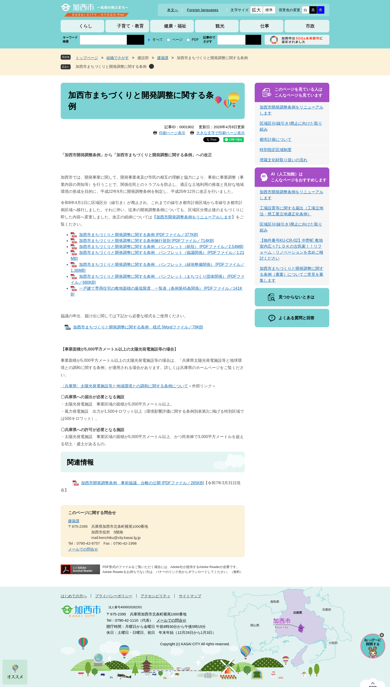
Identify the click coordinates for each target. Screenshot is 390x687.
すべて (157, 39)
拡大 (256, 9)
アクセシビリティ (155, 596)
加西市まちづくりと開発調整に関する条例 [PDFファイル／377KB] (138, 235)
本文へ (172, 10)
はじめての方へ (74, 596)
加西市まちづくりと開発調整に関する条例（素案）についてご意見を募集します (291, 274)
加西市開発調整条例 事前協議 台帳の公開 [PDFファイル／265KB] (142, 483)
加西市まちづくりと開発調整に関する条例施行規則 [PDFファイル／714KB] (146, 241)
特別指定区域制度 (276, 150)
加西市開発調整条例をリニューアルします (194, 217)
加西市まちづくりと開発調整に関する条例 (111, 66)
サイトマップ (190, 596)
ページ (177, 39)
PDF (195, 39)
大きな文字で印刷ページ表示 (220, 133)
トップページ (87, 58)
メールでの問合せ (83, 549)
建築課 (162, 58)
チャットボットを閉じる (382, 635)
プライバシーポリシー (113, 596)
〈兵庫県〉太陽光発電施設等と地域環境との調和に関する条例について (124, 386)
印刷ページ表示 (172, 133)
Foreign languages (202, 10)
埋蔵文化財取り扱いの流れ (283, 160)
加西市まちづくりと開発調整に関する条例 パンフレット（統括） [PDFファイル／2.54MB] (161, 246)
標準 (269, 10)
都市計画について (276, 139)
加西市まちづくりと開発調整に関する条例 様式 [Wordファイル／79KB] (138, 327)
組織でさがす (117, 58)
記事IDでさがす (209, 39)
